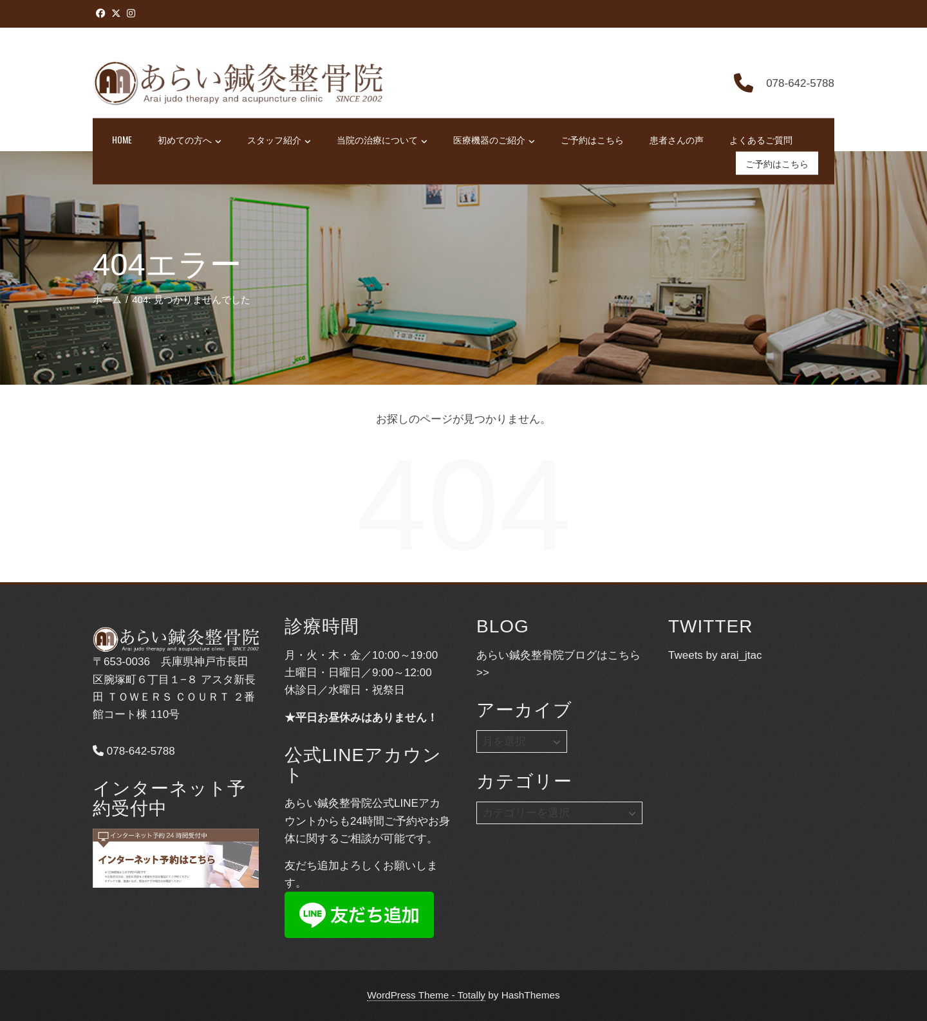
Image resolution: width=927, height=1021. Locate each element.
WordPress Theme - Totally (426, 994)
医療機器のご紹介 (494, 140)
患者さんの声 (677, 139)
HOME (122, 139)
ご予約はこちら (592, 139)
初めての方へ (189, 140)
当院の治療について (382, 140)
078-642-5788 (134, 751)
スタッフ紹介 (279, 140)
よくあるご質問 (760, 139)
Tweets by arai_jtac (715, 655)
